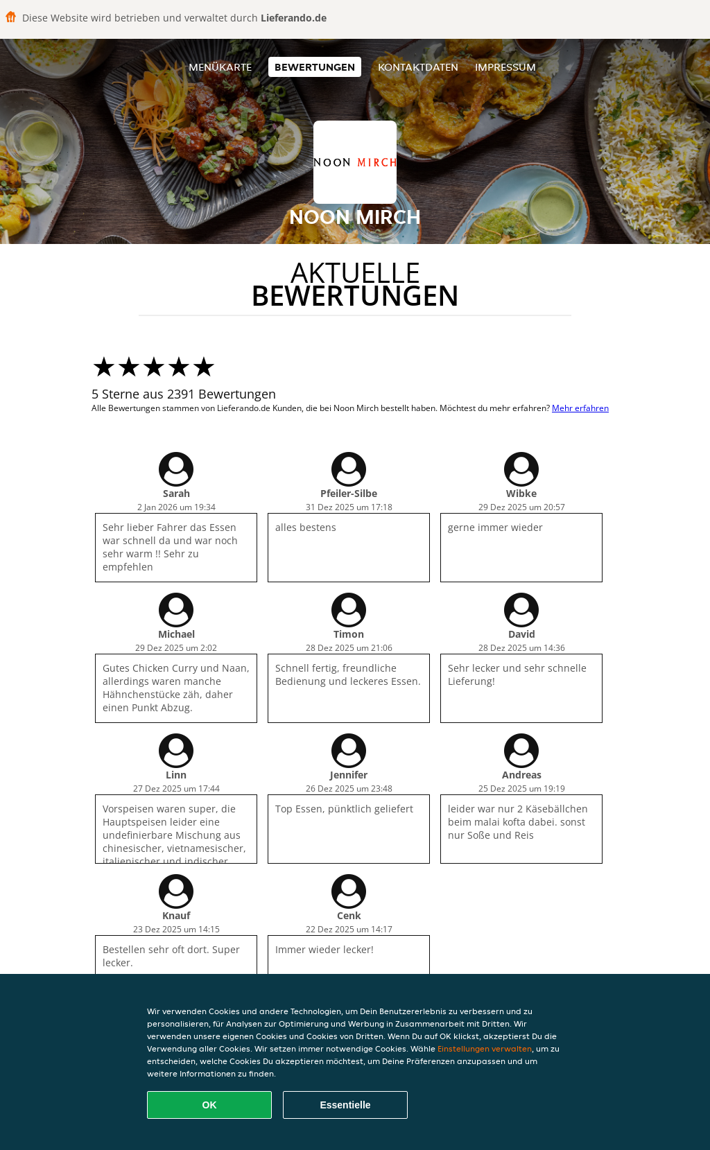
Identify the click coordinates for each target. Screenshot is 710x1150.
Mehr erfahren (580, 408)
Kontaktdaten (418, 67)
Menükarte (220, 67)
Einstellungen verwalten (485, 1048)
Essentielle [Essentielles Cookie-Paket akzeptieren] (345, 1104)
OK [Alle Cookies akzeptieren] (209, 1104)
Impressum (505, 67)
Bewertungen (315, 67)
